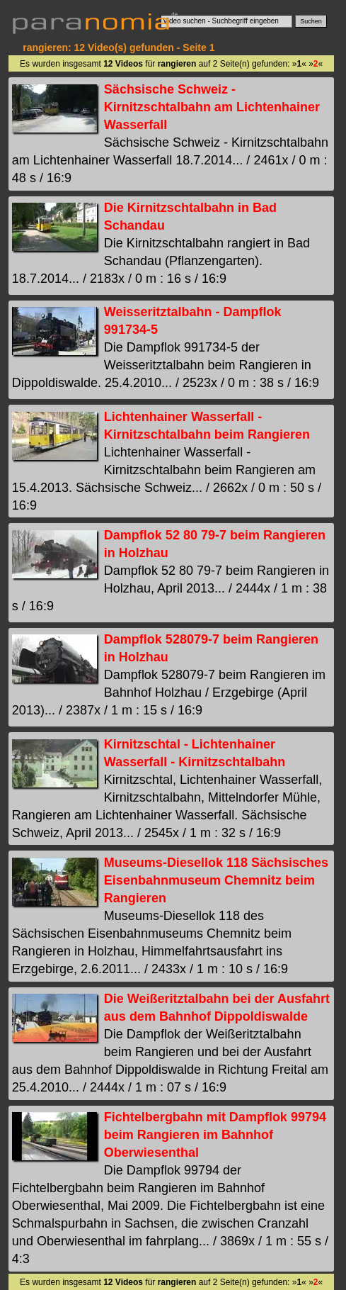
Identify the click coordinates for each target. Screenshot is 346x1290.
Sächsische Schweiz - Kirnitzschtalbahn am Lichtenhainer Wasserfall (212, 107)
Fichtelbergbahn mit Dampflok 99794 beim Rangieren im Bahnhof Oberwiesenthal (215, 1135)
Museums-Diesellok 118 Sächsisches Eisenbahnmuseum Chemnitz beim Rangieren (216, 880)
